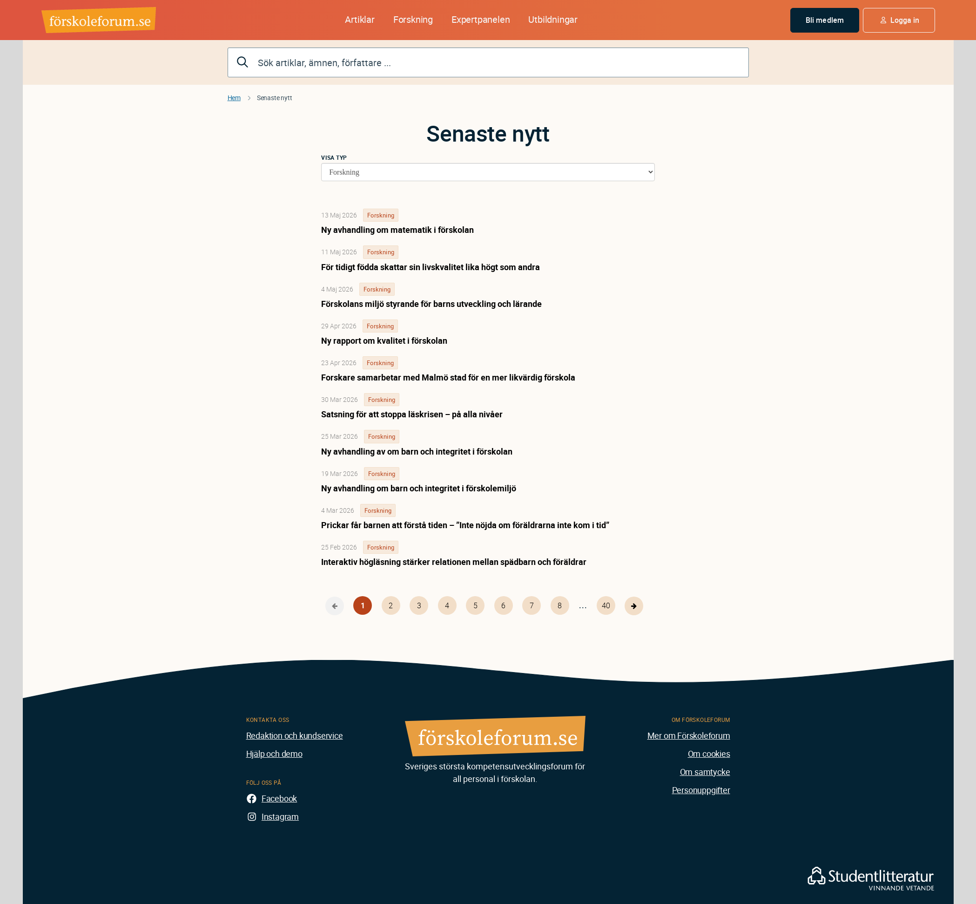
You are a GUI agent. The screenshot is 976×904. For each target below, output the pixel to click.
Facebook (279, 798)
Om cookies (709, 753)
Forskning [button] (413, 19)
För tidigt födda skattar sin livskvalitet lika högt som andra (430, 266)
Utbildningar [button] (553, 19)
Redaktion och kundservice (294, 735)
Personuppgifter (701, 789)
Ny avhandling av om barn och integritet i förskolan (416, 451)
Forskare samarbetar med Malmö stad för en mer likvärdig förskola (448, 377)
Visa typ (334, 157)
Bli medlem (825, 20)
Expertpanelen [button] (480, 19)
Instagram (280, 816)
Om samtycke (705, 771)
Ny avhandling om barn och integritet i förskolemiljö (418, 488)
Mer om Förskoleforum (688, 735)
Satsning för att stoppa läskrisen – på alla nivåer (412, 414)
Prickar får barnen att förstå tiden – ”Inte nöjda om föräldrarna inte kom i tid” (465, 524)
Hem (234, 97)
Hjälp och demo (274, 753)
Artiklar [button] (359, 19)
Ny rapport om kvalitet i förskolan (384, 340)
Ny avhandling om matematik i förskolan (397, 229)
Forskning (380, 215)
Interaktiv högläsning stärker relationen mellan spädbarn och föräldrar (453, 561)
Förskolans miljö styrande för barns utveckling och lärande (431, 303)
